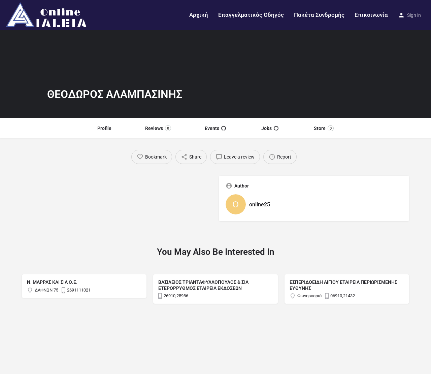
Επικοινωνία (371, 14)
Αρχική (198, 14)
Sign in (414, 15)
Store (324, 128)
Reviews (158, 128)
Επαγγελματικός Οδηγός (251, 14)
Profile (104, 128)
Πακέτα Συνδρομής (319, 14)
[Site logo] (47, 14)
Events (215, 128)
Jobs (269, 128)
